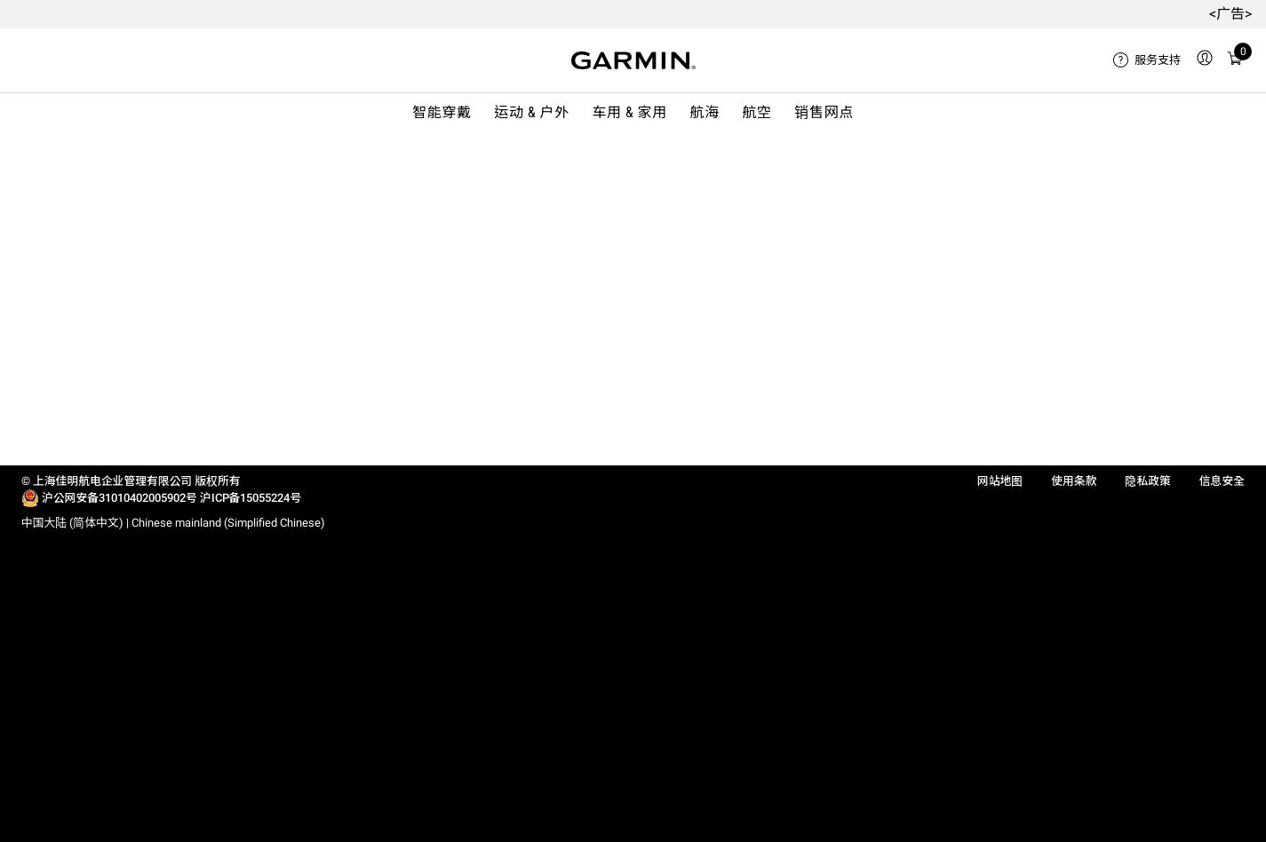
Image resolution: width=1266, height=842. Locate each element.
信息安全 (1222, 481)
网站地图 (1000, 481)
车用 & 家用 (629, 112)
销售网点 (824, 112)
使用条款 (1073, 481)
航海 (705, 112)
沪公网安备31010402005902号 (119, 497)
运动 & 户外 (531, 112)
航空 (756, 112)
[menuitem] (1147, 60)
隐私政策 (1147, 481)
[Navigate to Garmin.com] (633, 60)
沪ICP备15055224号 (250, 497)
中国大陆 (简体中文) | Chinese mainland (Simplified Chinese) (173, 522)
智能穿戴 (442, 112)
